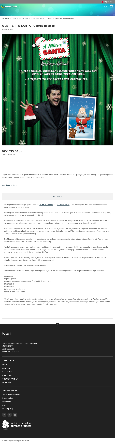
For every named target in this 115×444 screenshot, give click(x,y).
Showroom (6, 402)
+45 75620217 (7, 346)
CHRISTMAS (23, 18)
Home (14, 18)
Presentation (7, 398)
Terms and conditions (11, 394)
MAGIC (5, 365)
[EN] (9, 7)
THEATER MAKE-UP (10, 379)
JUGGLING (6, 368)
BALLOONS (6, 372)
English (106, 2)
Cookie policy (7, 409)
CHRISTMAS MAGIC (37, 18)
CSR (4, 405)
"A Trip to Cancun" (46, 205)
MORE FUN (6, 383)
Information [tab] (57, 196)
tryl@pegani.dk (8, 349)
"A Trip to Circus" (63, 205)
